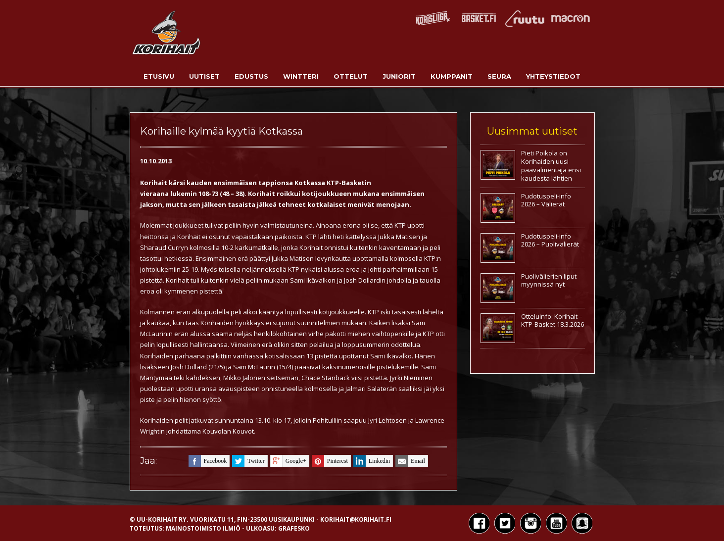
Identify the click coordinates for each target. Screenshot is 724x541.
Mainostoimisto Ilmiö (203, 528)
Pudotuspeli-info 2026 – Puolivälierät (550, 240)
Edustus (251, 76)
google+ (288, 461)
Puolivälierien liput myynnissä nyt (549, 280)
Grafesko (294, 528)
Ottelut (351, 76)
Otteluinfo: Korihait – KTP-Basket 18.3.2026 (552, 320)
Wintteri (301, 76)
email (410, 461)
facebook (208, 461)
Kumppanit (452, 76)
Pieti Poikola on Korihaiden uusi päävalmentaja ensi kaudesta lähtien (551, 165)
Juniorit (399, 76)
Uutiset (204, 76)
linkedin (371, 461)
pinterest (330, 461)
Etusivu (159, 76)
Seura (499, 76)
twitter (248, 461)
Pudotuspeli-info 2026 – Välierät (546, 200)
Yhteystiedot (553, 76)
